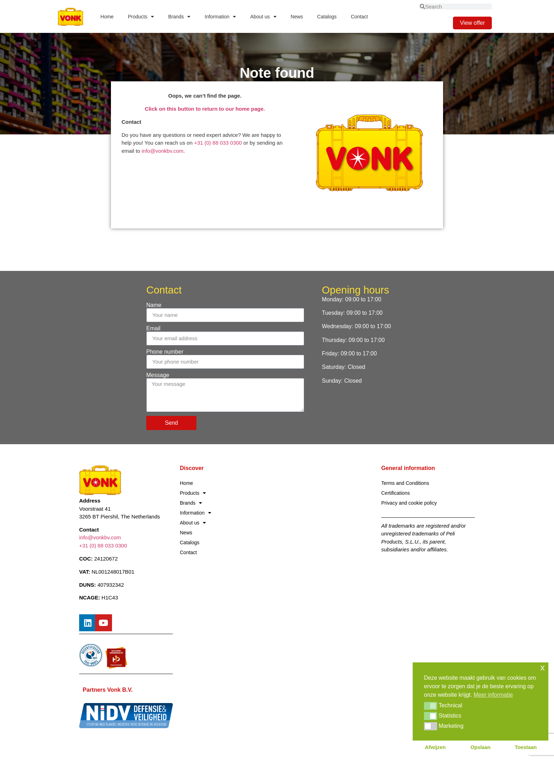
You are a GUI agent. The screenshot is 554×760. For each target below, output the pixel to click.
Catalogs (327, 16)
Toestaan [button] (526, 747)
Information (220, 17)
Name (153, 305)
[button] (430, 706)
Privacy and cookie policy (409, 503)
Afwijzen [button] (435, 747)
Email (153, 328)
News (297, 16)
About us (263, 17)
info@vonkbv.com (162, 151)
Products (141, 17)
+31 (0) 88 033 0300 (218, 143)
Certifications (395, 493)
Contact (359, 16)
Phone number (164, 352)
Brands (179, 17)
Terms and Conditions (405, 483)
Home (106, 16)
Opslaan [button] (481, 747)
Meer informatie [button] (493, 695)
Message (157, 375)
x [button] (542, 667)
